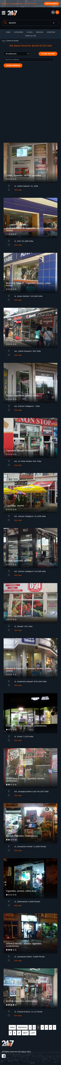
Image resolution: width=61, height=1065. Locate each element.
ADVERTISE (51, 32)
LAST (33, 1033)
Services (39, 32)
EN (57, 12)
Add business (51, 4)
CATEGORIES (18, 32)
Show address (13, 65)
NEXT (25, 1033)
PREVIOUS (22, 1027)
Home (4, 41)
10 (19, 1033)
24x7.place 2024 (24, 1052)
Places (29, 32)
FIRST (12, 1027)
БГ (53, 12)
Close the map (48, 54)
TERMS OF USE (30, 36)
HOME (8, 32)
